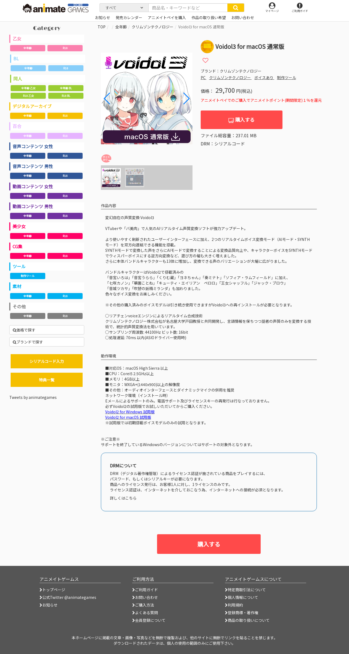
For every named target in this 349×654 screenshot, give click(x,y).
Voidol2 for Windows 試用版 (130, 411)
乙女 (17, 38)
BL (16, 58)
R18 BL (66, 96)
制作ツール (27, 276)
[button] (186, 98)
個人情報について (241, 597)
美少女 (19, 226)
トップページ (52, 589)
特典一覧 (46, 380)
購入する (241, 119)
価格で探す (24, 330)
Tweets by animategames (33, 397)
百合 (17, 126)
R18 (65, 48)
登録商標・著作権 (241, 612)
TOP (102, 26)
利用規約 (234, 605)
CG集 (17, 246)
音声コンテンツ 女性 (33, 146)
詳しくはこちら (123, 498)
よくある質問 (145, 612)
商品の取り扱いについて (247, 620)
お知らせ (49, 605)
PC (203, 77)
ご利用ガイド (145, 589)
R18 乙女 (28, 96)
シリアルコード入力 (46, 361)
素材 (17, 286)
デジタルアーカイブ (32, 106)
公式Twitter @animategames (69, 597)
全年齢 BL (66, 88)
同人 (17, 78)
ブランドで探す (28, 342)
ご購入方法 (143, 605)
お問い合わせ (145, 597)
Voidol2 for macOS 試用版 (128, 417)
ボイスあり (264, 77)
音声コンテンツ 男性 (33, 166)
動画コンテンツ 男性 (33, 206)
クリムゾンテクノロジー (152, 26)
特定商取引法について (245, 589)
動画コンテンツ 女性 (33, 186)
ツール (19, 266)
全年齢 (27, 48)
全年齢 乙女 (28, 88)
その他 (19, 306)
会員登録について (149, 620)
